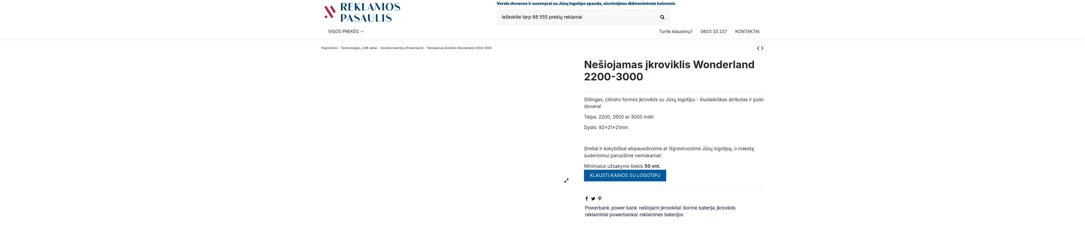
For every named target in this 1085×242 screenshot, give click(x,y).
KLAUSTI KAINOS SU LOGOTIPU (625, 175)
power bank (624, 208)
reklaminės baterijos (661, 214)
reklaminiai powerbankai (611, 214)
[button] (714, 31)
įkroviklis (726, 208)
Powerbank (597, 208)
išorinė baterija (699, 208)
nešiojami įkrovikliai (660, 208)
